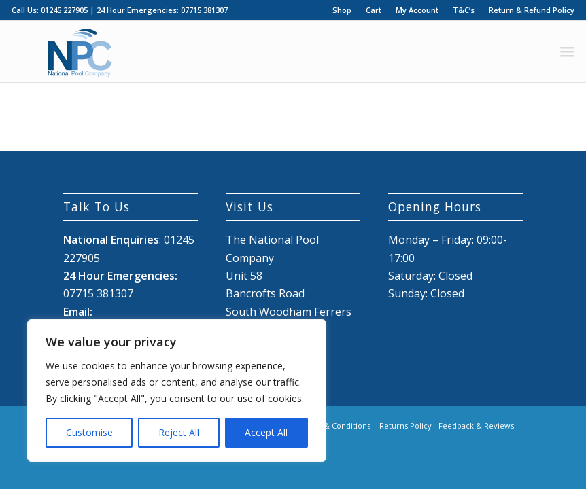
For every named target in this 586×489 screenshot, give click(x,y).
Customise (89, 432)
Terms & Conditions (334, 425)
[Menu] (567, 51)
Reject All (178, 432)
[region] (176, 390)
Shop (341, 10)
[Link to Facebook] (472, 441)
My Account (417, 10)
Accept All (266, 432)
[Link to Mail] (512, 441)
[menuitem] (342, 10)
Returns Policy (405, 425)
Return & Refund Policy (531, 10)
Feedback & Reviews (476, 425)
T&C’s (464, 10)
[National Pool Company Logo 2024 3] (80, 51)
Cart (373, 10)
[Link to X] (492, 441)
